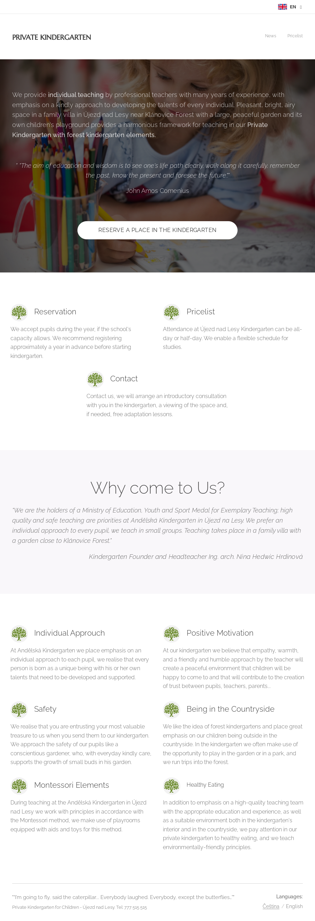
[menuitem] (293, 36)
